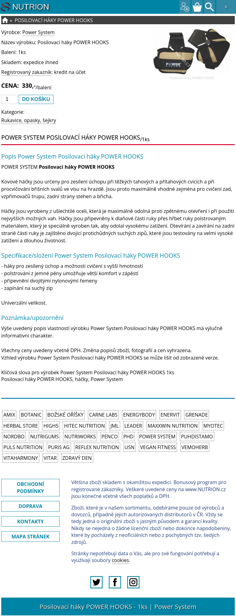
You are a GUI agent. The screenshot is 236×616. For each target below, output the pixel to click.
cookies (120, 560)
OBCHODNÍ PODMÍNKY (30, 487)
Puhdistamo (197, 436)
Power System (38, 32)
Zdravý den (77, 458)
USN (129, 447)
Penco (109, 436)
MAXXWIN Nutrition (173, 425)
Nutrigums (44, 436)
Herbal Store (20, 425)
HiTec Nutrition (84, 425)
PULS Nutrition (22, 447)
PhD (128, 436)
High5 (50, 425)
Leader (133, 425)
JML (114, 425)
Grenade (196, 414)
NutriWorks (80, 436)
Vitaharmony (20, 458)
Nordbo (14, 436)
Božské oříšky (65, 414)
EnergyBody (139, 414)
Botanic (31, 414)
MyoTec (213, 425)
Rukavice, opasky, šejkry (28, 120)
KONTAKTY (30, 521)
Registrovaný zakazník (26, 72)
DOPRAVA (30, 506)
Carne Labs (103, 414)
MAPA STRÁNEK (30, 536)
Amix (9, 414)
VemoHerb (195, 447)
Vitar (50, 458)
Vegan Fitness (158, 447)
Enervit (170, 414)
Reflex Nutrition (97, 447)
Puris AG (58, 447)
